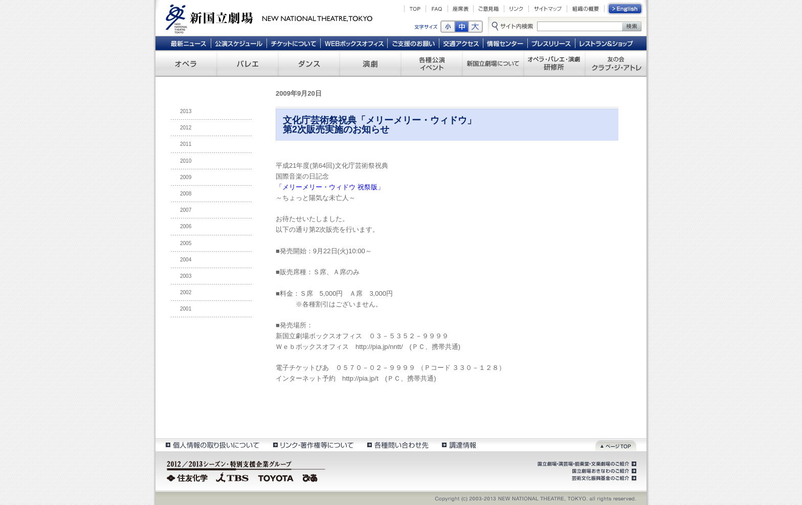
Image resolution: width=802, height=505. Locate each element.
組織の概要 (585, 9)
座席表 (460, 9)
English (626, 9)
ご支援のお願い (413, 43)
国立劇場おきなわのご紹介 (603, 471)
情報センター (505, 43)
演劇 (370, 63)
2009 (185, 177)
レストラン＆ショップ (606, 43)
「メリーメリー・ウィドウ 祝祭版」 (330, 187)
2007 (185, 210)
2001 (185, 309)
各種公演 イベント (431, 63)
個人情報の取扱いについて (212, 444)
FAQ (437, 9)
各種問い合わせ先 (397, 444)
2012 (185, 127)
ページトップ (615, 444)
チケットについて (293, 43)
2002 (185, 292)
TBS (232, 476)
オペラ (186, 63)
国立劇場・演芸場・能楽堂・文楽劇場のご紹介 (586, 464)
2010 (185, 161)
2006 (185, 226)
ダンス (309, 63)
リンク (516, 9)
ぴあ (311, 476)
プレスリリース (551, 43)
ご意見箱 (489, 9)
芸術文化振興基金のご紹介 (603, 478)
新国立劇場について (493, 63)
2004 (185, 259)
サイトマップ (548, 9)
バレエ (247, 63)
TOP (415, 9)
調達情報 (459, 444)
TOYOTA (276, 476)
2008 (185, 193)
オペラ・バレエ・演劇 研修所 (554, 63)
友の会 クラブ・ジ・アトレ (616, 63)
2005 (185, 243)
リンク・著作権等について (313, 444)
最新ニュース (188, 43)
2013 (185, 111)
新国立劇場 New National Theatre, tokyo (269, 18)
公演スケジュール (238, 43)
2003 (185, 276)
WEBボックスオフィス (354, 43)
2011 (185, 144)
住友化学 (188, 476)
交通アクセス (461, 43)
